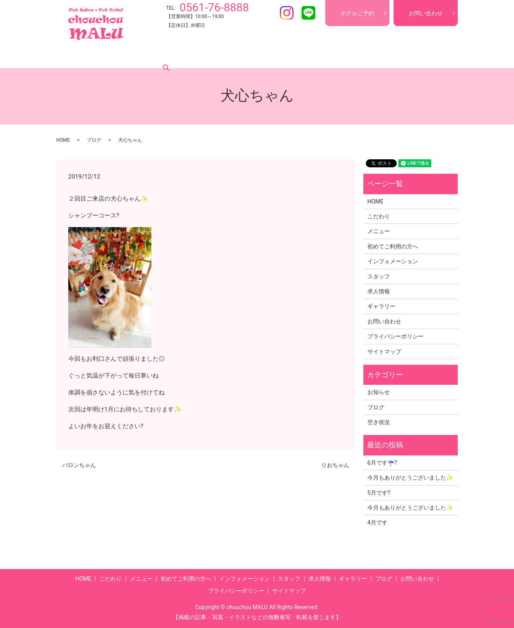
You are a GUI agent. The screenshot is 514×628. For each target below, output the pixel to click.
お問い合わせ (426, 13)
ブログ (403, 56)
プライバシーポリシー (395, 336)
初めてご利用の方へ (190, 56)
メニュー (142, 56)
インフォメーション (251, 56)
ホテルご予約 (357, 13)
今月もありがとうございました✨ (410, 477)
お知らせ (378, 392)
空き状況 (378, 422)
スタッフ (299, 56)
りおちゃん (335, 465)
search (429, 56)
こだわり (108, 56)
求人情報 (333, 56)
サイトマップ (384, 351)
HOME (78, 56)
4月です (377, 522)
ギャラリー (370, 56)
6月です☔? (382, 462)
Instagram (287, 13)
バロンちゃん (79, 465)
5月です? (378, 493)
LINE (308, 13)
